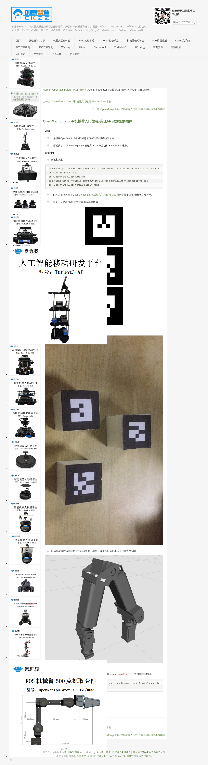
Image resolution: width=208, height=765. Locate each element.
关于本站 (74, 54)
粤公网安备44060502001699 (149, 752)
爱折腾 (99, 752)
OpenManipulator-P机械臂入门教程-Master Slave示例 (81, 101)
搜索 (193, 22)
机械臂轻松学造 (135, 40)
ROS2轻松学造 (86, 40)
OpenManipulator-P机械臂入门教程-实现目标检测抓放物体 (132, 109)
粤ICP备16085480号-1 (118, 752)
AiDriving (139, 47)
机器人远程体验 (61, 40)
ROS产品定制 (45, 47)
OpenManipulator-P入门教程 (68, 89)
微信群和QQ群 (37, 40)
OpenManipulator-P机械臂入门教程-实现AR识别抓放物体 (87, 121)
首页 (18, 40)
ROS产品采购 (182, 40)
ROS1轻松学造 (111, 40)
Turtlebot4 (100, 47)
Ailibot (82, 47)
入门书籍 (20, 54)
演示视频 (176, 47)
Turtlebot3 (120, 47)
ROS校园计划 (159, 40)
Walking (65, 47)
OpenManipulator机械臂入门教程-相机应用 (96, 194)
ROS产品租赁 (23, 47)
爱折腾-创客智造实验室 (71, 752)
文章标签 (38, 54)
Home (46, 89)
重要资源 (158, 47)
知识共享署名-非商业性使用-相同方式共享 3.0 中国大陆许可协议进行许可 (111, 755)
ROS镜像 (56, 54)
